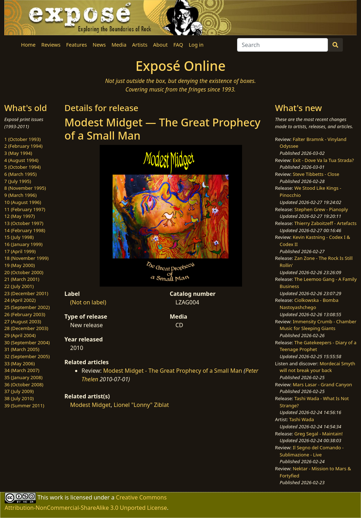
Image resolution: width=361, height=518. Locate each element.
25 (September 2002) (27, 307)
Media (118, 44)
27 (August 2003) (22, 321)
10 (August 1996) (22, 202)
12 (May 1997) (19, 216)
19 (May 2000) (19, 265)
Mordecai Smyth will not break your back (317, 367)
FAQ (178, 44)
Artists (139, 44)
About (160, 44)
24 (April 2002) (20, 300)
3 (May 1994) (18, 153)
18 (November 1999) (26, 258)
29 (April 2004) (20, 335)
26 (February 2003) (24, 314)
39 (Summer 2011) (24, 405)
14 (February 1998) (24, 230)
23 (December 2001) (26, 293)
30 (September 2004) (27, 342)
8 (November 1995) (25, 188)
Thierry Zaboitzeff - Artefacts (325, 223)
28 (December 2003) (26, 328)
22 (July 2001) (19, 286)
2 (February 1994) (23, 146)
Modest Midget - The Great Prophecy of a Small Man (172, 371)
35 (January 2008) (23, 377)
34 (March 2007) (21, 370)
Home (28, 44)
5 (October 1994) (22, 167)
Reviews (51, 44)
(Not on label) (88, 302)
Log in (196, 44)
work (56, 497)
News (99, 44)
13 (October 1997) (23, 223)
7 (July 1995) (17, 181)
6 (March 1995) (20, 174)
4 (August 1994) (21, 160)
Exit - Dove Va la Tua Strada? (323, 160)
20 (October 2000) (23, 272)
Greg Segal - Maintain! (318, 433)
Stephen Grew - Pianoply (321, 209)
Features (76, 44)
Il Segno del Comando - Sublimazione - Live (312, 451)
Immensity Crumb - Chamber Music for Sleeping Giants (318, 325)
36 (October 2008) (23, 384)
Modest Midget (90, 405)
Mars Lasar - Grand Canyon (322, 384)
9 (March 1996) (20, 195)
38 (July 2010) (19, 398)
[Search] (282, 45)
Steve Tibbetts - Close (316, 174)
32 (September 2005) (27, 356)
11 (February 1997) (24, 209)
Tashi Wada (301, 419)
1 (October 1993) (22, 139)
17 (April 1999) (20, 251)
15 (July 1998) (19, 237)
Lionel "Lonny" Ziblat (141, 405)
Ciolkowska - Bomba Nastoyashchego (309, 303)
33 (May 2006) (19, 363)
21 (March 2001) (21, 279)
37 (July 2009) (19, 391)
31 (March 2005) (21, 349)
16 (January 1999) (23, 244)
